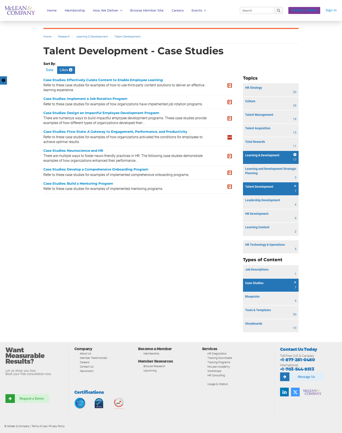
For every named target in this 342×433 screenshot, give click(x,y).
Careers (84, 362)
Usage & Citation (217, 384)
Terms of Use (39, 426)
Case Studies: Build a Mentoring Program (78, 183)
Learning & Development (92, 36)
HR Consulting (216, 375)
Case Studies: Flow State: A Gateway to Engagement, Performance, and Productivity (115, 132)
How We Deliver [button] (107, 10)
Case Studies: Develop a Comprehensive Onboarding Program (95, 169)
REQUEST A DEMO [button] (304, 10)
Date (50, 70)
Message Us (306, 377)
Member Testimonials (93, 358)
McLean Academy (218, 366)
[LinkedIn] (284, 392)
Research (64, 36)
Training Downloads (219, 358)
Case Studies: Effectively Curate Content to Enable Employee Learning (103, 80)
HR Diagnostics (217, 353)
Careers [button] (178, 10)
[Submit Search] (279, 10)
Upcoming (150, 370)
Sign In (331, 10)
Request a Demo (31, 398)
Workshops (214, 371)
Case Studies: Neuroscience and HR (73, 150)
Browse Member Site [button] (147, 10)
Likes (66, 70)
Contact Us (87, 366)
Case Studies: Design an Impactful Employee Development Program (101, 113)
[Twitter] (295, 392)
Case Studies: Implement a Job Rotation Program (85, 99)
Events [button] (199, 10)
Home (52, 10)
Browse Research (154, 366)
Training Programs (218, 362)
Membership (75, 10)
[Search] (255, 10)
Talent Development (128, 36)
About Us (85, 353)
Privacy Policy (57, 426)
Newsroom (87, 371)
